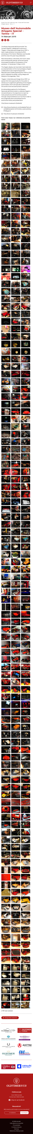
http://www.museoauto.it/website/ (14, 114)
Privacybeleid (16, 1125)
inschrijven (24, 1112)
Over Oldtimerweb (16, 1095)
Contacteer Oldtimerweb (16, 1097)
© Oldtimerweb (16, 1121)
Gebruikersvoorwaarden (16, 1123)
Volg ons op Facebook (17, 1100)
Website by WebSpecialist (16, 1131)
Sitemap (16, 1129)
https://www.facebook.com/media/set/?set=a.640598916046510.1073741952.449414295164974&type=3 (17, 109)
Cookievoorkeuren (17, 1127)
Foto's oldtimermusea (12, 22)
